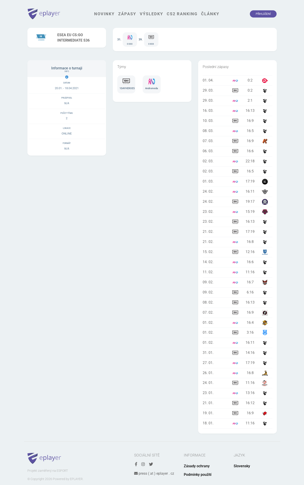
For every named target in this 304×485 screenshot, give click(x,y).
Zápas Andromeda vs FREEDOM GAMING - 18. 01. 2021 (237, 423)
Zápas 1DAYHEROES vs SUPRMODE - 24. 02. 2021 (237, 202)
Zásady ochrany (197, 466)
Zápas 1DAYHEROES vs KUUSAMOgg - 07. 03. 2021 (237, 141)
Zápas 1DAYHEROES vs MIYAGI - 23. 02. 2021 (237, 222)
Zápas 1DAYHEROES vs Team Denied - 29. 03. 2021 (237, 91)
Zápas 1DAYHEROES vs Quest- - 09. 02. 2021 (237, 293)
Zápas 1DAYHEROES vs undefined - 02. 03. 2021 (237, 171)
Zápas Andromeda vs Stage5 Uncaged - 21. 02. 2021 (237, 242)
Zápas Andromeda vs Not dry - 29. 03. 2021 (237, 101)
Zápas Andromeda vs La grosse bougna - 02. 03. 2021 (237, 161)
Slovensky (242, 466)
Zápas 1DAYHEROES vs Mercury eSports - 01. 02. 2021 (237, 333)
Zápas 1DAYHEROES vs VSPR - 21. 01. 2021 (237, 403)
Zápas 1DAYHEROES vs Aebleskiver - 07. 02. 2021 (237, 313)
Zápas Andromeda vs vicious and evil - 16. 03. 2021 (237, 111)
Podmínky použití (197, 474)
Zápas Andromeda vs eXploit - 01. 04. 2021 (237, 81)
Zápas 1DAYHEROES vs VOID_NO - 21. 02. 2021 (237, 232)
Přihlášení (263, 13)
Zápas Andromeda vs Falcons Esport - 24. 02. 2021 (237, 192)
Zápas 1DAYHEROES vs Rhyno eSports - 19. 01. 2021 (237, 413)
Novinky (104, 13)
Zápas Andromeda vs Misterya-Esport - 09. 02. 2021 (237, 282)
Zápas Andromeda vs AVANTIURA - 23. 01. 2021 (237, 393)
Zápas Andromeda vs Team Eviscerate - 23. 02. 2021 (237, 212)
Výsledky (151, 13)
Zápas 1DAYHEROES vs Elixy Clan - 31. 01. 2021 (237, 353)
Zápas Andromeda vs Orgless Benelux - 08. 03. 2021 (237, 131)
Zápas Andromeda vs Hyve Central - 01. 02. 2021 (237, 323)
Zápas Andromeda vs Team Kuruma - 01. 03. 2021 (237, 182)
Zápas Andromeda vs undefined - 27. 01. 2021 (237, 363)
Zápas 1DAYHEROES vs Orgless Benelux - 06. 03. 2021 (237, 151)
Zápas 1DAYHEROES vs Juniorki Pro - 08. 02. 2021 (237, 303)
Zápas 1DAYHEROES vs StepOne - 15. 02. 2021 (237, 252)
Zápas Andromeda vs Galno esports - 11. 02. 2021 (237, 272)
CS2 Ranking (182, 13)
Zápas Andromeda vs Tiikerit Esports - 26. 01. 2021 (237, 373)
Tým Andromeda (152, 84)
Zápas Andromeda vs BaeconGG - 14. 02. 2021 (237, 262)
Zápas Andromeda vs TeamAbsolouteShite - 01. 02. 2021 (237, 343)
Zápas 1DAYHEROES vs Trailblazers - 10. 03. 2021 (237, 121)
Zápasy (127, 13)
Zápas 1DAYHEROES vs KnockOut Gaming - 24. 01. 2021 (237, 383)
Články (210, 13)
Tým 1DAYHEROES (126, 84)
